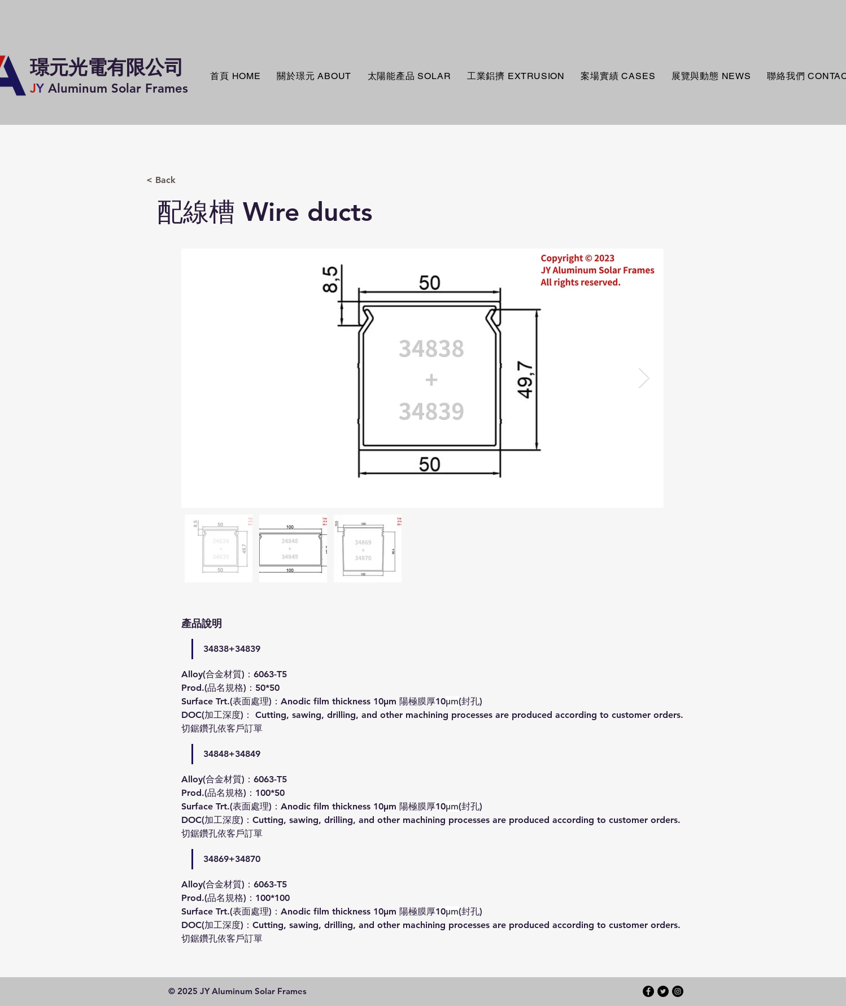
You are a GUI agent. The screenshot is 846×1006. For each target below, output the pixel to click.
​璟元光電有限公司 (107, 67)
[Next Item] (644, 378)
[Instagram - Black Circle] (677, 991)
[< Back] (203, 180)
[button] (408, 76)
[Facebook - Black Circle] (648, 991)
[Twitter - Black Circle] (663, 991)
